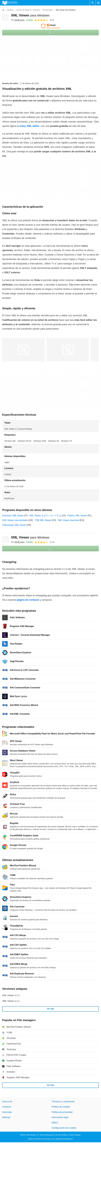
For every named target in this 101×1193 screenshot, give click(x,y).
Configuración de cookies (64, 1128)
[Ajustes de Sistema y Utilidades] (28, 10)
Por (17, 20)
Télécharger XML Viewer (14, 525)
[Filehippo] (9, 2)
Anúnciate (7, 1112)
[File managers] (48, 10)
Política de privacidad (62, 1112)
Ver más (50, 1009)
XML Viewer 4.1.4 (10, 995)
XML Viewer (30, 15)
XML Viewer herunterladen (15, 520)
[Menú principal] (98, 2)
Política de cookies (61, 1107)
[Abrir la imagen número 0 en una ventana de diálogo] (23, 350)
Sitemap (6, 1117)
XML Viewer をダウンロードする (45, 515)
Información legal (60, 1117)
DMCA (55, 1122)
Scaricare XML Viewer (13, 515)
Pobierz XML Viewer (77, 515)
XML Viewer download (68, 520)
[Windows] (10, 10)
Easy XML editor (29, 126)
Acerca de (7, 1101)
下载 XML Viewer (43, 520)
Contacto (6, 1107)
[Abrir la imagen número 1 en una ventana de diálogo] (67, 350)
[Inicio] (3, 10)
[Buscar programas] (92, 2)
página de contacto (28, 599)
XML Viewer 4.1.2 (10, 1001)
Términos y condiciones (63, 1101)
